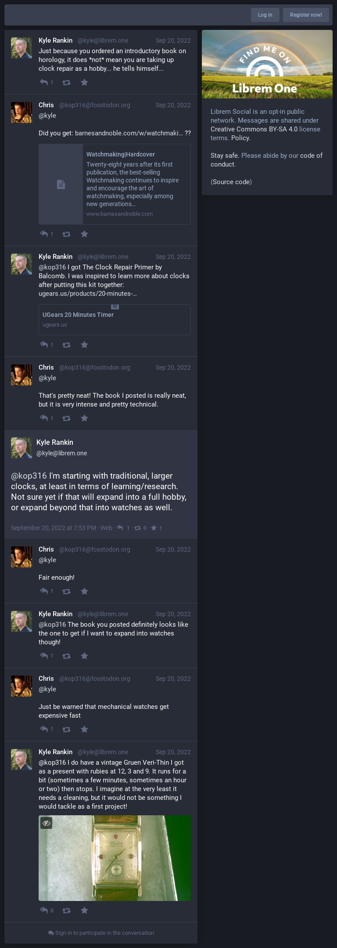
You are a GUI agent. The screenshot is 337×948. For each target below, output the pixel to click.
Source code (231, 182)
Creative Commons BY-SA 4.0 (254, 129)
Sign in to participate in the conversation (101, 933)
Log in (265, 15)
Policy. (241, 138)
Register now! (306, 15)
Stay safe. (225, 156)
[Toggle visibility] (46, 823)
